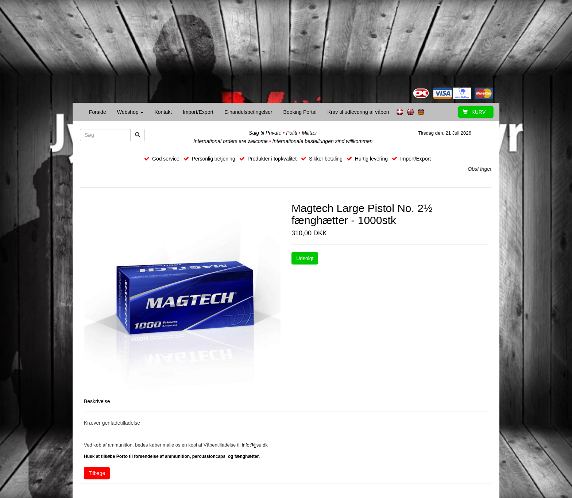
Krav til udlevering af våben (358, 112)
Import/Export (198, 112)
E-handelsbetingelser (248, 112)
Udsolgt (304, 258)
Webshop (130, 112)
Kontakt (162, 112)
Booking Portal (300, 112)
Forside (97, 112)
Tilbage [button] (97, 473)
